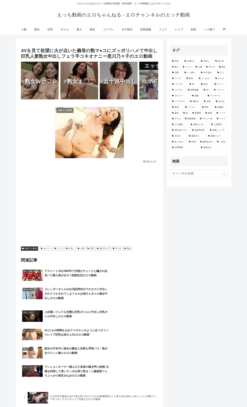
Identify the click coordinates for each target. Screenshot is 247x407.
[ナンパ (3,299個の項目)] (220, 84)
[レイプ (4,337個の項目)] (177, 78)
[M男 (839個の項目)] (207, 107)
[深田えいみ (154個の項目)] (199, 124)
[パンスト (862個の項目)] (192, 107)
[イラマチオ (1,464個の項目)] (179, 101)
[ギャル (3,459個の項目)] (220, 78)
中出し (70, 248)
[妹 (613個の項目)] (186, 113)
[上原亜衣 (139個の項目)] (218, 124)
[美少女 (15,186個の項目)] (220, 61)
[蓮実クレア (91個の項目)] (217, 136)
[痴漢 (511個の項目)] (209, 113)
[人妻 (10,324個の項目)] (199, 67)
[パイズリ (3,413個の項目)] (178, 84)
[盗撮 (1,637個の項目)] (197, 95)
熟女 (127, 248)
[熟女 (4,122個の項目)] (191, 78)
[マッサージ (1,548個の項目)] (216, 95)
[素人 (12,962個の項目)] (175, 67)
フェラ (59, 248)
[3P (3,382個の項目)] (193, 84)
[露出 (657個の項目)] (175, 113)
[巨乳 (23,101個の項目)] (176, 61)
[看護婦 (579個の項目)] (197, 113)
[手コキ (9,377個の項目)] (211, 67)
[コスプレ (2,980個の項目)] (178, 90)
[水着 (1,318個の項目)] (208, 101)
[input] (199, 173)
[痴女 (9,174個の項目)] (222, 67)
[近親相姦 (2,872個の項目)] (193, 90)
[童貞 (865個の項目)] (176, 107)
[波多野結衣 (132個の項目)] (199, 130)
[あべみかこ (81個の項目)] (178, 141)
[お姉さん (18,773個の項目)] (191, 61)
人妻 (81, 248)
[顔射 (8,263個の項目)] (176, 72)
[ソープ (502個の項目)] (221, 113)
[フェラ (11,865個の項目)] (187, 67)
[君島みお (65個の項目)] (213, 147)
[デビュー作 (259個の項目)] (206, 118)
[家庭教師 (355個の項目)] (190, 118)
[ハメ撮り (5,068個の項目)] (191, 72)
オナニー (46, 248)
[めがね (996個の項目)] (220, 101)
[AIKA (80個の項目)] (192, 141)
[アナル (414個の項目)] (176, 118)
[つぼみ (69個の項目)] (221, 141)
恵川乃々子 (103, 248)
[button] (224, 173)
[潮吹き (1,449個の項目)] (195, 101)
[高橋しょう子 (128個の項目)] (217, 130)
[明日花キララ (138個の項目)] (180, 130)
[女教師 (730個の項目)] (220, 107)
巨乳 (90, 248)
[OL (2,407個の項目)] (207, 90)
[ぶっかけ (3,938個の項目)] (205, 78)
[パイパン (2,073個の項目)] (219, 90)
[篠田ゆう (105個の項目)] (196, 136)
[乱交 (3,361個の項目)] (205, 84)
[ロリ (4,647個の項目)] (221, 72)
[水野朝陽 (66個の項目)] (184, 147)
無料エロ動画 (29, 248)
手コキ (117, 248)
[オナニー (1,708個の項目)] (180, 95)
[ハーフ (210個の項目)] (221, 118)
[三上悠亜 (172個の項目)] (179, 124)
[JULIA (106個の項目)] (178, 136)
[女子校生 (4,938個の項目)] (207, 72)
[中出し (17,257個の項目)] (206, 61)
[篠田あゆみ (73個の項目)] (207, 141)
